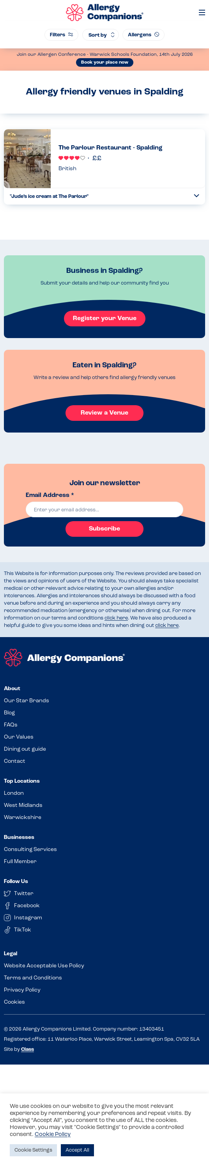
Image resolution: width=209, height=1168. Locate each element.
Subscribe (104, 529)
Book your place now (104, 62)
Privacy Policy (22, 990)
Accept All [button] (77, 1150)
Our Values (19, 737)
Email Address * (50, 495)
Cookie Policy (53, 1135)
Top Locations (22, 781)
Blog (9, 713)
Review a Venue (104, 413)
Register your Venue (104, 318)
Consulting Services (30, 850)
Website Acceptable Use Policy (44, 966)
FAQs (11, 725)
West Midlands (23, 805)
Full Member (20, 862)
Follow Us (16, 882)
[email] (105, 509)
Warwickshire (22, 818)
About (12, 689)
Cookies (14, 1002)
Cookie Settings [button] (33, 1150)
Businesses (19, 837)
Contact (14, 761)
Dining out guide (25, 749)
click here (116, 618)
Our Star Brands (26, 701)
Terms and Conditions (33, 978)
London (14, 793)
